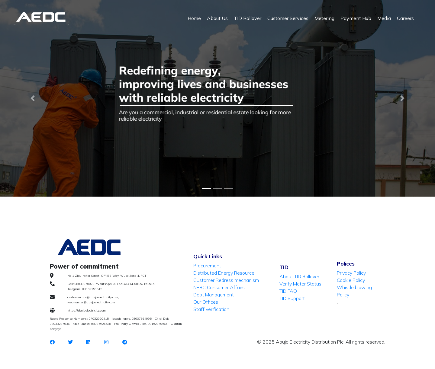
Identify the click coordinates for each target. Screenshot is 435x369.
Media (384, 18)
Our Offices (205, 302)
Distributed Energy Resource (223, 273)
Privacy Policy (351, 273)
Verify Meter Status (300, 284)
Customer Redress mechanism (226, 280)
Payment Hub (355, 18)
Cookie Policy (351, 280)
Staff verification (211, 309)
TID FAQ (288, 291)
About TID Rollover (299, 276)
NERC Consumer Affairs (219, 287)
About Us (217, 18)
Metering (324, 18)
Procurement (207, 266)
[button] (32, 98)
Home (194, 18)
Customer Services (287, 18)
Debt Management (213, 295)
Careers (405, 18)
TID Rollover (247, 18)
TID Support (292, 298)
